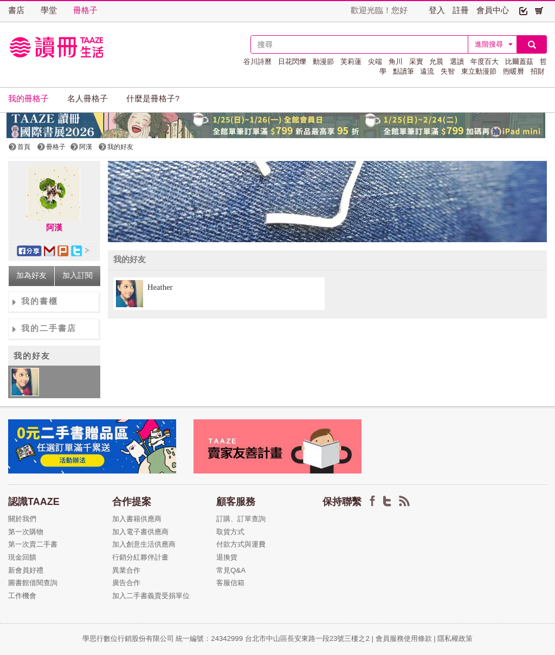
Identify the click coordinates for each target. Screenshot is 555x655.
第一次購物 (25, 532)
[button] (523, 10)
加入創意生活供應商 (144, 544)
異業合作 (126, 570)
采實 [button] (416, 61)
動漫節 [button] (323, 61)
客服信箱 (230, 583)
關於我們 (22, 519)
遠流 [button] (427, 71)
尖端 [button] (375, 61)
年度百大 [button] (484, 61)
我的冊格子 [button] (28, 98)
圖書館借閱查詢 (32, 583)
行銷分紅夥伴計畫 (140, 557)
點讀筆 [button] (403, 71)
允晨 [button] (436, 61)
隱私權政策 (455, 638)
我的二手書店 (48, 328)
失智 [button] (448, 71)
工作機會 (22, 596)
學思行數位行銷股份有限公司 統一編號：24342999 (163, 638)
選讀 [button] (457, 61)
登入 (437, 10)
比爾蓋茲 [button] (519, 61)
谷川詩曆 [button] (257, 61)
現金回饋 (22, 557)
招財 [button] (538, 71)
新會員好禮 (25, 570)
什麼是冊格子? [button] (152, 98)
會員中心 (492, 10)
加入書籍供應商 (137, 519)
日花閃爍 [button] (292, 61)
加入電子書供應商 (140, 532)
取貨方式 (230, 532)
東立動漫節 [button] (478, 71)
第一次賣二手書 (32, 544)
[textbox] (359, 44)
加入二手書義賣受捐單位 (151, 596)
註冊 (461, 10)
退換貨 (226, 557)
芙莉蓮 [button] (351, 61)
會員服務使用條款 (404, 638)
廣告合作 (126, 583)
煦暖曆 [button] (513, 71)
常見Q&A (231, 570)
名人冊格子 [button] (87, 98)
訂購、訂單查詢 (241, 519)
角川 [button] (396, 61)
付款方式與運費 (241, 544)
